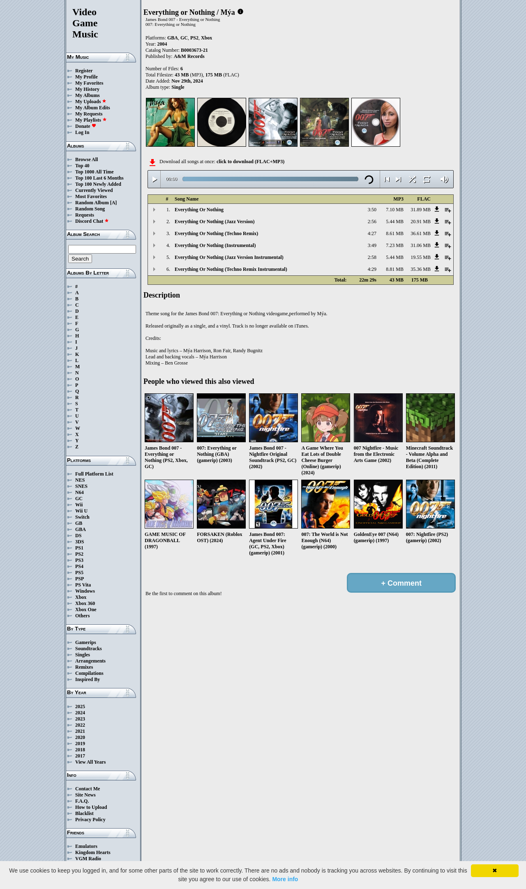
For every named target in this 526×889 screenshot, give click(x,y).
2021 (80, 731)
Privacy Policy (90, 819)
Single (177, 87)
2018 (80, 750)
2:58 (372, 257)
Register (84, 71)
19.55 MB (421, 257)
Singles (82, 655)
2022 (80, 725)
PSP (79, 579)
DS (78, 535)
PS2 (79, 554)
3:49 (372, 245)
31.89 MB (421, 209)
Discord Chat (92, 221)
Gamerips (85, 642)
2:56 (372, 221)
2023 (80, 719)
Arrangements (90, 661)
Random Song (90, 209)
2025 (80, 706)
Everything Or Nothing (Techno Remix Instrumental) (231, 269)
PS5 (79, 572)
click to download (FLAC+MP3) (250, 161)
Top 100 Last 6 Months (99, 178)
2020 (80, 737)
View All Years (90, 762)
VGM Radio (88, 858)
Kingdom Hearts (93, 852)
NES (80, 480)
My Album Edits (92, 108)
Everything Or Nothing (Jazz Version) (214, 221)
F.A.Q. (82, 801)
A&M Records (189, 56)
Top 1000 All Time (94, 172)
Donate (85, 126)
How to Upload (91, 807)
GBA (80, 529)
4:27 (372, 233)
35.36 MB (421, 269)
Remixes (84, 667)
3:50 (372, 209)
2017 (80, 756)
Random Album (92, 203)
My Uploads (90, 101)
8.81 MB (395, 269)
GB (78, 523)
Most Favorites (91, 196)
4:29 (372, 269)
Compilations (89, 673)
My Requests (88, 114)
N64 (79, 492)
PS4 (79, 566)
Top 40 (82, 166)
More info (285, 879)
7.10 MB (395, 209)
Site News (85, 795)
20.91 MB (421, 221)
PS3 (79, 560)
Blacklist (84, 813)
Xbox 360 (85, 603)
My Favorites (89, 83)
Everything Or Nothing (199, 209)
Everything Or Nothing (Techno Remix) (216, 233)
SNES (81, 486)
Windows (85, 591)
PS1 (79, 548)
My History (87, 89)
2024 (80, 713)
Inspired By (87, 679)
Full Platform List (94, 474)
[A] (113, 203)
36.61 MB (421, 233)
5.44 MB (395, 221)
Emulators (86, 846)
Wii (79, 505)
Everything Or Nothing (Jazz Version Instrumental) (229, 257)
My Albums (87, 95)
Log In (82, 132)
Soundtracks (88, 648)
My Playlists (91, 120)
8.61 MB (395, 233)
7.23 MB (395, 245)
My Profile (86, 77)
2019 (80, 743)
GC (79, 498)
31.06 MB (421, 245)
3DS (79, 542)
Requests (84, 215)
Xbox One (86, 609)
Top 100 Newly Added (98, 184)
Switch (82, 517)
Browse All (86, 159)
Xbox (80, 597)
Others (82, 616)
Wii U (81, 511)
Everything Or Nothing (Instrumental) (215, 245)
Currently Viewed (94, 190)
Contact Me (87, 789)
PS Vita (83, 585)
